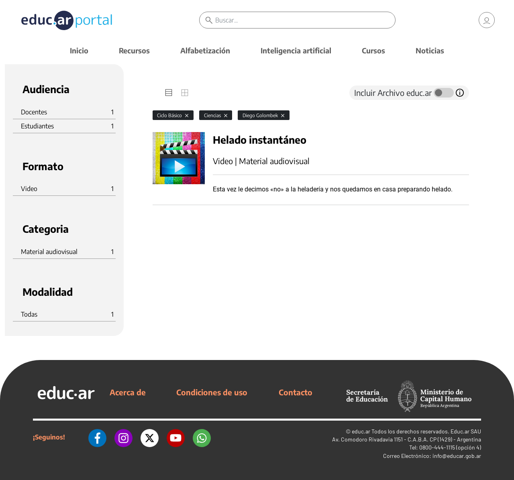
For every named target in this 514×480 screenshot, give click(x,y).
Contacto (295, 392)
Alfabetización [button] (205, 50)
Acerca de (128, 392)
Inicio (79, 50)
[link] (487, 20)
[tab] (169, 92)
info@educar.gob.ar (456, 455)
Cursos (373, 50)
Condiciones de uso (211, 392)
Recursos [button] (134, 50)
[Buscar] (305, 20)
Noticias (430, 50)
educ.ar (361, 431)
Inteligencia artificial (296, 50)
